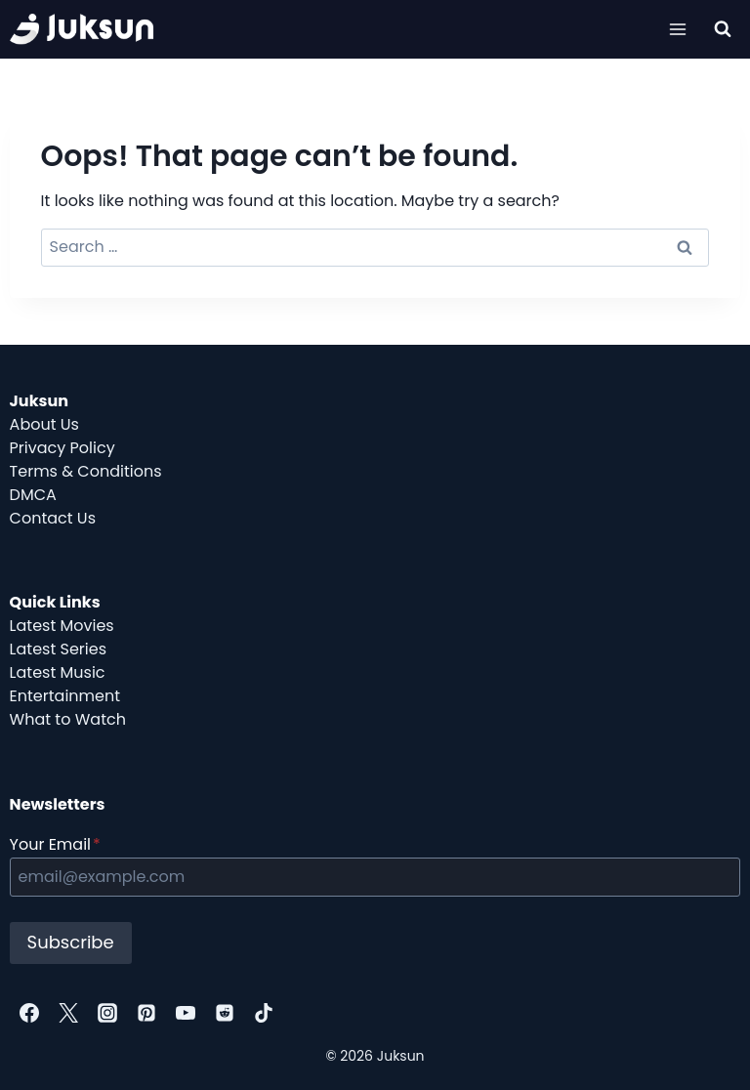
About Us (44, 424)
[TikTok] (263, 1012)
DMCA (33, 494)
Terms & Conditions (86, 471)
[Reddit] (224, 1012)
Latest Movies (62, 625)
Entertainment (65, 696)
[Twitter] (68, 1012)
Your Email (55, 844)
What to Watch (68, 719)
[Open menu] (678, 29)
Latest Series (58, 649)
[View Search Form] (722, 29)
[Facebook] (29, 1012)
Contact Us (53, 518)
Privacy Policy (62, 448)
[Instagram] (107, 1012)
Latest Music (57, 672)
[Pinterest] (146, 1012)
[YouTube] (185, 1012)
